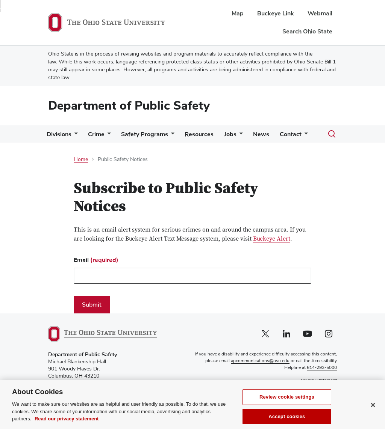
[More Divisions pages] (74, 136)
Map (238, 13)
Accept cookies (286, 421)
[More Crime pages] (108, 136)
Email (96, 260)
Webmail (320, 13)
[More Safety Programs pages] (171, 136)
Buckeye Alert (271, 239)
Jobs (230, 134)
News (261, 134)
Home (81, 159)
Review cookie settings (286, 402)
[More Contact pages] (305, 136)
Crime (96, 134)
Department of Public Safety (129, 106)
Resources (199, 134)
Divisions (59, 134)
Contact (291, 134)
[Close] (373, 410)
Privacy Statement (319, 380)
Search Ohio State (307, 31)
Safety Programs (144, 134)
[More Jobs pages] (239, 136)
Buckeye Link (275, 13)
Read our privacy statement (67, 423)
